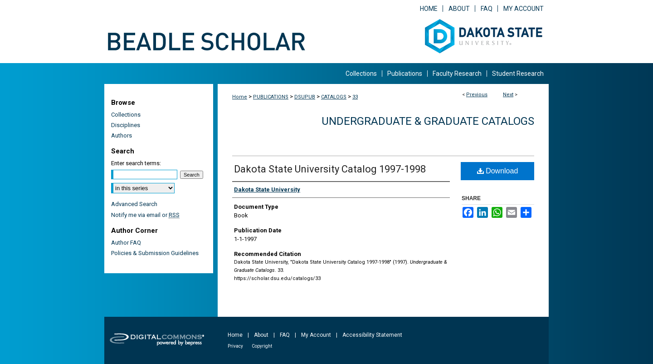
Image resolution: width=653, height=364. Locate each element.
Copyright (262, 346)
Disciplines (125, 125)
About (261, 335)
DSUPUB (304, 97)
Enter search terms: (136, 163)
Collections (126, 114)
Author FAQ (126, 242)
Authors (121, 135)
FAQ (285, 335)
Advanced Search (134, 204)
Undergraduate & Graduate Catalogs (428, 121)
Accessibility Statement (372, 335)
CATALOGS (333, 97)
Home (239, 97)
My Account (316, 335)
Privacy (235, 346)
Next (508, 95)
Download (497, 171)
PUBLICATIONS (270, 97)
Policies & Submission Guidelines (155, 253)
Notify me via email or (145, 215)
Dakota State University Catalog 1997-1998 (330, 169)
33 (355, 97)
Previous (476, 95)
